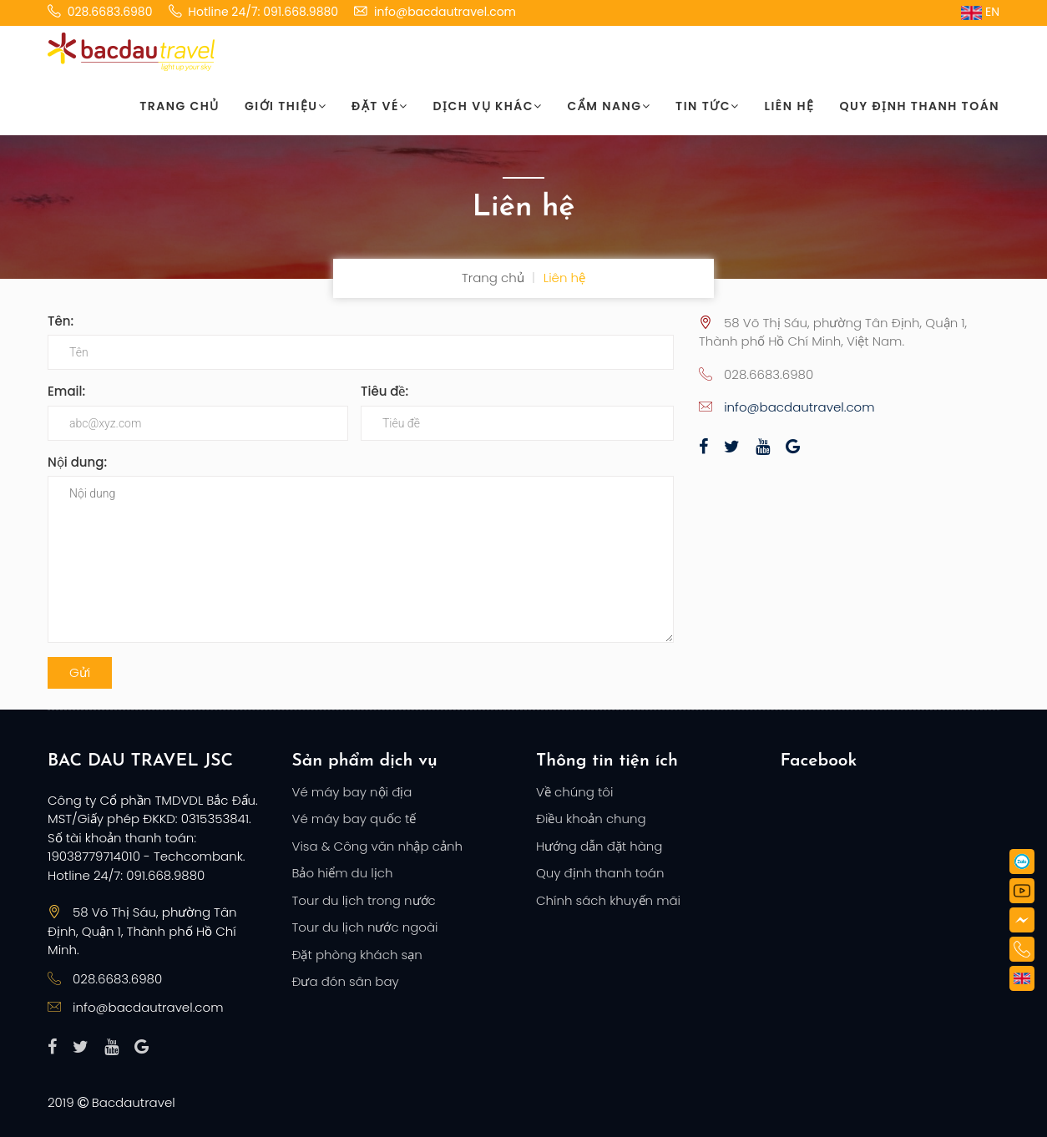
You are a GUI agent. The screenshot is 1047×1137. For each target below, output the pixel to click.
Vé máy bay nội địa (352, 792)
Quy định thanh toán (919, 106)
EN (980, 11)
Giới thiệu (285, 106)
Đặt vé (379, 106)
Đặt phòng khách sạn (357, 954)
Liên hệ (790, 106)
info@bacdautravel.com (799, 407)
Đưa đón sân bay (345, 981)
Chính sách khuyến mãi (608, 900)
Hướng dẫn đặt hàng (599, 846)
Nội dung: (77, 462)
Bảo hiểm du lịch (342, 873)
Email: (66, 391)
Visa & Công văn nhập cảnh (377, 846)
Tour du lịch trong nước (364, 900)
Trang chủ (179, 106)
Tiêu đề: (384, 391)
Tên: (60, 321)
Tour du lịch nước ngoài (365, 927)
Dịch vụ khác (488, 106)
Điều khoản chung (591, 818)
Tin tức (707, 106)
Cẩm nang (609, 106)
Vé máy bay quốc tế (354, 818)
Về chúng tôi (574, 792)
